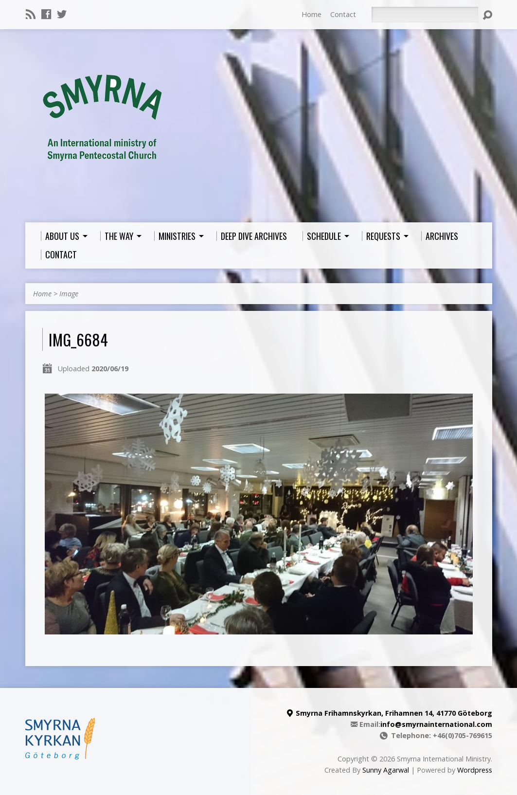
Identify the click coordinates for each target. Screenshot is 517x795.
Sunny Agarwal (385, 770)
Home (311, 14)
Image (68, 293)
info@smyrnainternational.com (436, 724)
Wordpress (474, 770)
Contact (343, 14)
